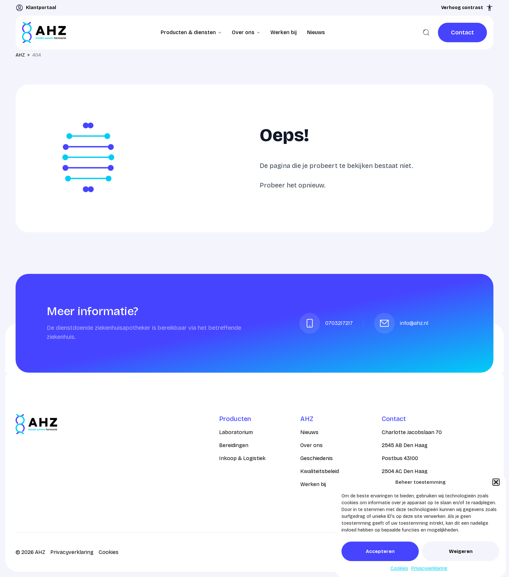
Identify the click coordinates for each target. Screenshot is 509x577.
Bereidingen (233, 445)
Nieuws (316, 32)
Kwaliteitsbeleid (319, 471)
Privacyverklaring (429, 568)
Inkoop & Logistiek (242, 458)
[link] (462, 32)
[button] (496, 482)
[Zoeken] (426, 32)
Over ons (311, 445)
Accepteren (380, 551)
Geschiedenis (316, 458)
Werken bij (283, 32)
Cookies (399, 568)
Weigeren (461, 551)
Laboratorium (236, 432)
